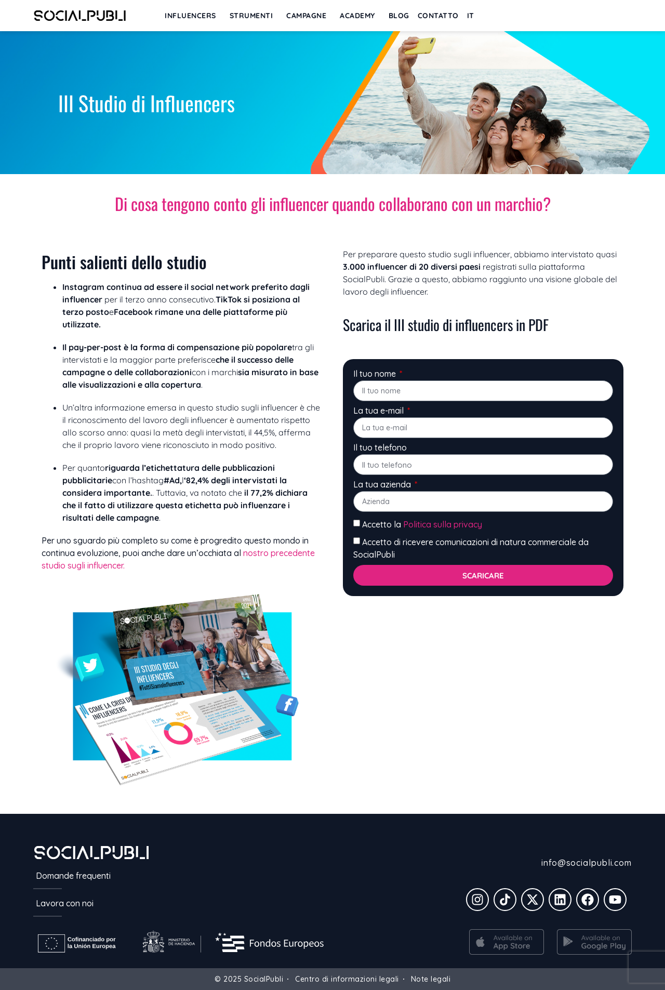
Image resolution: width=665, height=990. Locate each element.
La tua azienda (383, 485)
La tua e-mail (379, 411)
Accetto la (422, 524)
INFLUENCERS (193, 15)
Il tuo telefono (380, 448)
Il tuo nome (375, 374)
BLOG (399, 15)
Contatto (438, 15)
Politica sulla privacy (442, 524)
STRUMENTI (254, 15)
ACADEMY (360, 15)
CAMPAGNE (308, 15)
